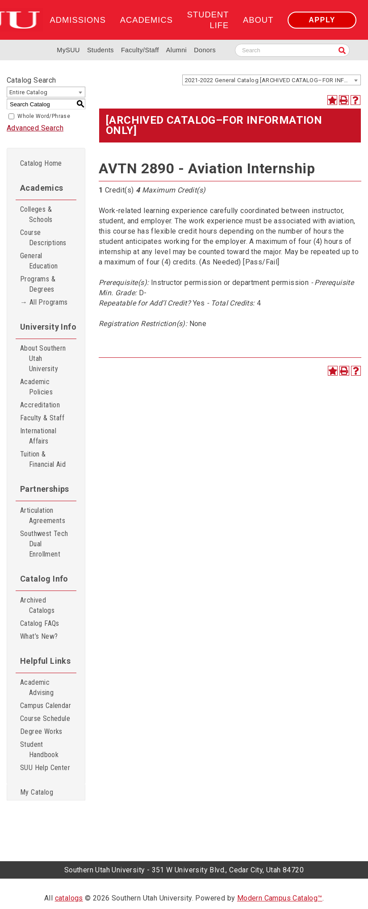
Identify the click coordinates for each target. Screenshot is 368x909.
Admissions (77, 20)
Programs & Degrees (37, 284)
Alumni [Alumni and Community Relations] (176, 50)
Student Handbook (39, 749)
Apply (322, 20)
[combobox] (271, 80)
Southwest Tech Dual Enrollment (44, 543)
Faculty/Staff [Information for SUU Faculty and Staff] (140, 50)
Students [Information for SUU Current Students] (100, 50)
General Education (39, 260)
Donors (205, 50)
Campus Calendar (45, 705)
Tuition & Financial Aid (43, 459)
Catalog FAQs (39, 623)
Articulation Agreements (42, 515)
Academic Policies (36, 386)
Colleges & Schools (36, 214)
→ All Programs (44, 302)
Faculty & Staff (42, 418)
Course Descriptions (43, 237)
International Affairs (38, 436)
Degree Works (41, 731)
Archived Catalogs (37, 605)
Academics (146, 20)
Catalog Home (41, 163)
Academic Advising (37, 687)
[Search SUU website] (292, 50)
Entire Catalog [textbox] (28, 92)
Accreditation (40, 405)
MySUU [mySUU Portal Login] (68, 50)
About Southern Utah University (43, 358)
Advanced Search (35, 128)
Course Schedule (45, 718)
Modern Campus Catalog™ (279, 898)
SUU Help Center (45, 767)
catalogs (69, 898)
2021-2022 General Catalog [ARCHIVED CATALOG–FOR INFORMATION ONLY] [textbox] (272, 80)
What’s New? (39, 636)
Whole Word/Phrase (43, 116)
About (258, 20)
